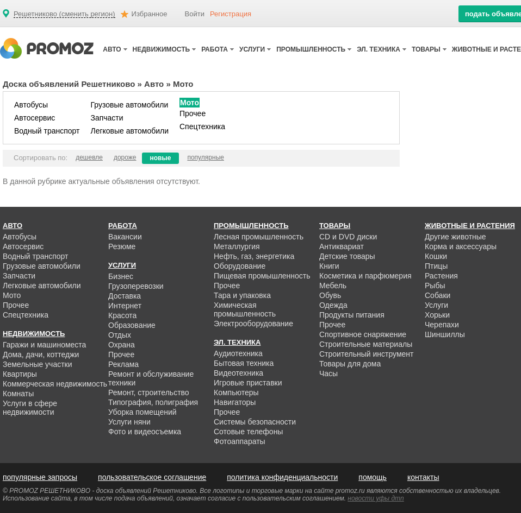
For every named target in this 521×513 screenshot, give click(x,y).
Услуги (436, 305)
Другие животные (455, 236)
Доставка (124, 296)
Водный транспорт (46, 130)
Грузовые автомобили (129, 104)
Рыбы (435, 285)
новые (160, 158)
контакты (423, 477)
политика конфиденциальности (282, 477)
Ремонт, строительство (148, 392)
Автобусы (31, 104)
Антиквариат (341, 246)
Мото (189, 102)
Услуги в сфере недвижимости (30, 407)
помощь (372, 477)
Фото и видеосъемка (144, 431)
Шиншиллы (445, 334)
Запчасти (106, 117)
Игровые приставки (248, 382)
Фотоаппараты (239, 441)
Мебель (332, 285)
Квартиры (20, 374)
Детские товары (347, 256)
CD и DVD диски (348, 236)
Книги (329, 266)
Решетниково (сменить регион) (64, 14)
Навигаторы (235, 402)
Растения (441, 275)
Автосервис (34, 117)
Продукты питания (351, 315)
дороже (125, 157)
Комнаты (18, 393)
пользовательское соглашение (152, 477)
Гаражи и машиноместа (44, 344)
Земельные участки (37, 364)
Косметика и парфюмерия (365, 275)
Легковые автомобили (129, 130)
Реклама (123, 364)
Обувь (330, 295)
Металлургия (237, 246)
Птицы (436, 266)
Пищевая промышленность (262, 275)
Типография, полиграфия (153, 402)
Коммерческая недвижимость (55, 383)
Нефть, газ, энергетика (254, 256)
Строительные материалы (365, 344)
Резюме (121, 246)
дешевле (89, 157)
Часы (328, 373)
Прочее (192, 113)
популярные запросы (40, 477)
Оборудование (239, 266)
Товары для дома (350, 363)
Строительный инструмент (366, 354)
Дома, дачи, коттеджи (41, 354)
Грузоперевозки (136, 286)
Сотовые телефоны (248, 431)
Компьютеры (236, 392)
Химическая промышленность (245, 309)
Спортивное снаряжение (362, 334)
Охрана (121, 344)
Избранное (150, 13)
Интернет (124, 305)
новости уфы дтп (376, 498)
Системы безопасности (255, 421)
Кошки (436, 256)
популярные (205, 157)
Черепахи (442, 324)
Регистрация (230, 13)
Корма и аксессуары (461, 246)
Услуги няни (129, 421)
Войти (194, 14)
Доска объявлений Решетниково (69, 83)
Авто (154, 83)
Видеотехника (238, 373)
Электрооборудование (253, 323)
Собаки (437, 295)
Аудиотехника (238, 353)
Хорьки (437, 315)
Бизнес (120, 276)
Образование (132, 325)
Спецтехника (202, 126)
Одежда (333, 305)
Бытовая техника (244, 363)
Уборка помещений (142, 412)
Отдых (119, 335)
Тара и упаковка (242, 295)
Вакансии (125, 236)
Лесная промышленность (258, 236)
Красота (122, 315)
